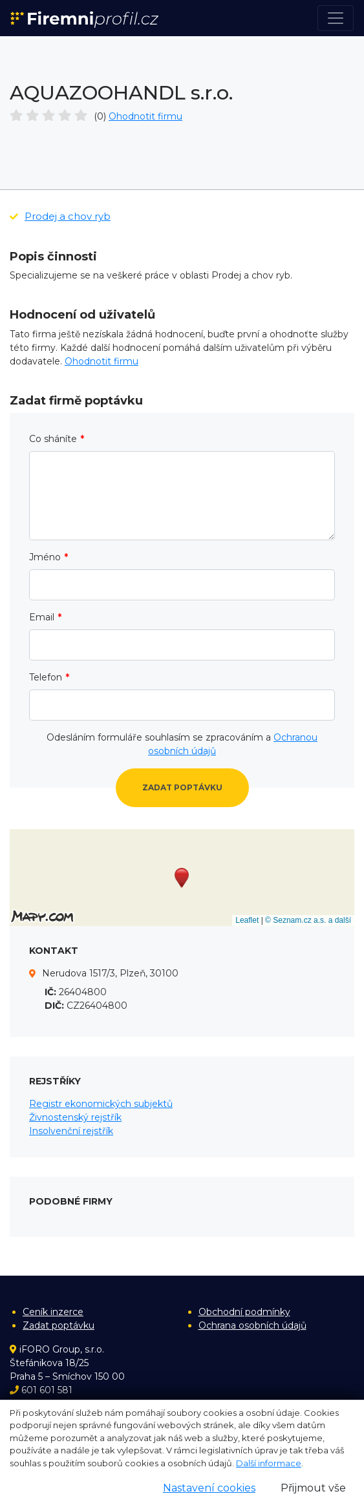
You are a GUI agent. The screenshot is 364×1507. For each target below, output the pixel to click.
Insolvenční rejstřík (71, 1131)
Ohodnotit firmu (145, 116)
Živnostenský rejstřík (75, 1117)
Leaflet (247, 920)
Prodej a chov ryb (60, 216)
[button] (182, 878)
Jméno (45, 557)
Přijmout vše (313, 1488)
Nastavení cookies (209, 1488)
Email (41, 617)
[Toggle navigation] (335, 18)
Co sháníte (53, 439)
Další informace (268, 1463)
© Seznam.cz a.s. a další (308, 920)
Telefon (45, 677)
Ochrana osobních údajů (252, 1325)
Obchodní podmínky (244, 1312)
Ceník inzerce (53, 1312)
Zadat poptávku (182, 787)
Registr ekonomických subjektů (101, 1104)
